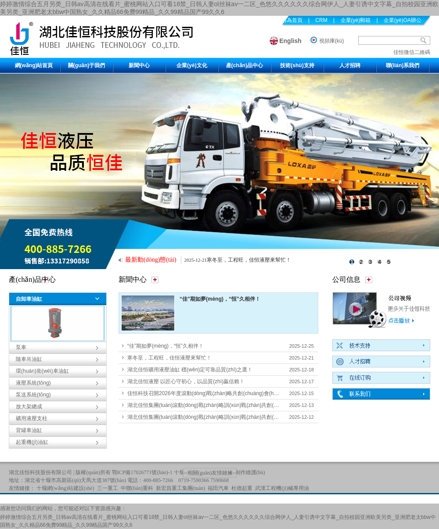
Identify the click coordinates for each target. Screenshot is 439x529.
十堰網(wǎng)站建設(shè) (65, 488)
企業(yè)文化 (191, 65)
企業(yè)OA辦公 (402, 20)
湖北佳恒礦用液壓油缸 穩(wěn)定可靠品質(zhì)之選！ (189, 370)
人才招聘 (349, 65)
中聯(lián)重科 (137, 488)
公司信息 (346, 279)
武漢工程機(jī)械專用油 (282, 488)
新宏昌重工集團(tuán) (180, 488)
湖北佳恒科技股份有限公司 (40, 472)
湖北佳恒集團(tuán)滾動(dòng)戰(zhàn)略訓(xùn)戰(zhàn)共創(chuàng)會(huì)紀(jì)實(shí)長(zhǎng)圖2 (247, 405)
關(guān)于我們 (86, 65)
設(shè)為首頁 (285, 20)
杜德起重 (241, 488)
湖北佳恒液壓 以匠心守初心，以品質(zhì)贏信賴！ (186, 381)
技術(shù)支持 (297, 65)
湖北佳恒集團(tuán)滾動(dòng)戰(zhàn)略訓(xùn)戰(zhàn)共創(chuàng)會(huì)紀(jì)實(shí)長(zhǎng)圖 (245, 417)
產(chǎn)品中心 (244, 65)
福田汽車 (218, 488)
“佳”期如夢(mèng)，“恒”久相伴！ (220, 299)
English (290, 40)
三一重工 (107, 488)
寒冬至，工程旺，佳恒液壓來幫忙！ (169, 358)
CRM (321, 20)
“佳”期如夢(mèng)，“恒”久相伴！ (165, 346)
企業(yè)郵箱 (356, 20)
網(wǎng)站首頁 (34, 65)
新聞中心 (139, 65)
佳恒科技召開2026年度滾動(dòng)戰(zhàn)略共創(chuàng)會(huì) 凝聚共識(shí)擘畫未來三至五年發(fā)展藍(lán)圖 (261, 393)
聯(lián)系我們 (403, 65)
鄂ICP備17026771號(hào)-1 (142, 472)
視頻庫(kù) (331, 41)
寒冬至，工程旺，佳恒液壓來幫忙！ (249, 260)
